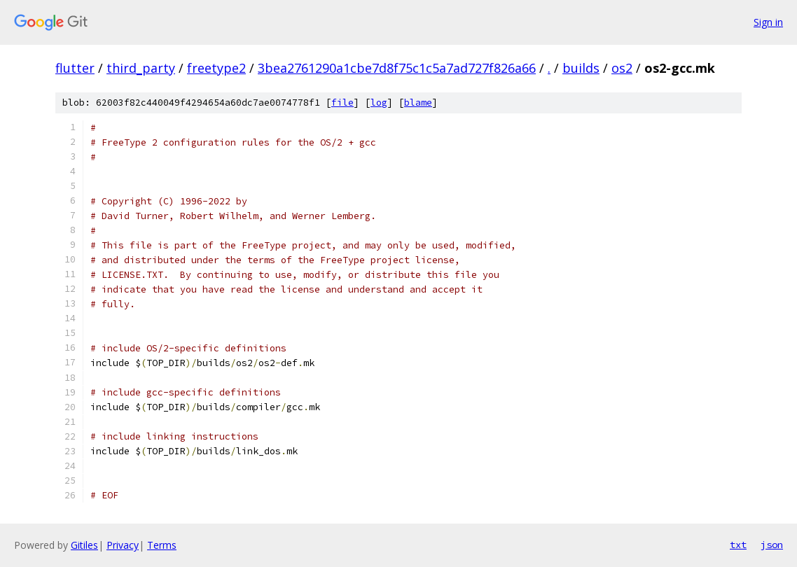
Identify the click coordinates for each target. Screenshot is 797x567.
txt (738, 544)
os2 (621, 67)
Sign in (768, 22)
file (342, 102)
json (772, 544)
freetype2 (216, 67)
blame (418, 102)
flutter (75, 67)
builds (581, 67)
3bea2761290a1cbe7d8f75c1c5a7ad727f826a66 (397, 67)
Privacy (122, 545)
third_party (140, 67)
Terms (161, 545)
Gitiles (84, 545)
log (378, 102)
